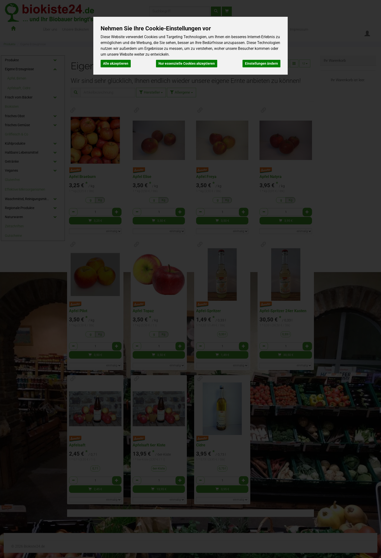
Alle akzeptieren (115, 63)
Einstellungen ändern (261, 63)
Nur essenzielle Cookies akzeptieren (186, 63)
